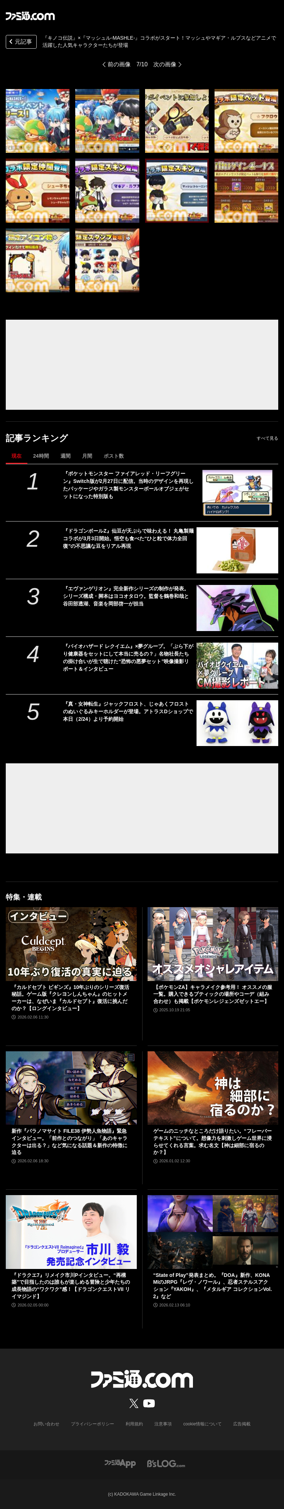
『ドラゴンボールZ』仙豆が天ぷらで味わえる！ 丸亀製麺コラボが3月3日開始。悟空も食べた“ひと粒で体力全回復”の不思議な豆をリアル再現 (128, 538)
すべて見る (267, 438)
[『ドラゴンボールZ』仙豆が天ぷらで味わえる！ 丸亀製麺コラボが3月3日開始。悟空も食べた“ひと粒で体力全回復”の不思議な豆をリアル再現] (237, 550)
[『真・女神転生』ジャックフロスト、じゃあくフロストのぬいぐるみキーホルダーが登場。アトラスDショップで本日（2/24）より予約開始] (237, 723)
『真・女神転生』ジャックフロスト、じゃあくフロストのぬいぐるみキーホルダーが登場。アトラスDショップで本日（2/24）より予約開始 (128, 711)
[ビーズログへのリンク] (166, 1463)
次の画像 (164, 64)
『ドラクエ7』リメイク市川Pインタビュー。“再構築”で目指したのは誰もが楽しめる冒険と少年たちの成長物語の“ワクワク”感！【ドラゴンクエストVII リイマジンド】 (71, 1285)
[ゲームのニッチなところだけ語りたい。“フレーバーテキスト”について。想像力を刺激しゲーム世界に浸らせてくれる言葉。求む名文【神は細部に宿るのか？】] (213, 1088)
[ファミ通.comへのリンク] (30, 16)
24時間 (41, 456)
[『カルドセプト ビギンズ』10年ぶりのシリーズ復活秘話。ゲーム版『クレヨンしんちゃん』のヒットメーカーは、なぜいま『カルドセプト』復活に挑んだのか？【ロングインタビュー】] (71, 944)
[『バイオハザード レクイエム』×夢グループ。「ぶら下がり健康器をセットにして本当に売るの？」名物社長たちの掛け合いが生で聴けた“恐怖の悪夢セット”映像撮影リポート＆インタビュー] (237, 666)
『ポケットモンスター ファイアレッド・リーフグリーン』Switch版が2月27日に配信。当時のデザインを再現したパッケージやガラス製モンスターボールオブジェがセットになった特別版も (128, 485)
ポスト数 (114, 456)
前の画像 (119, 64)
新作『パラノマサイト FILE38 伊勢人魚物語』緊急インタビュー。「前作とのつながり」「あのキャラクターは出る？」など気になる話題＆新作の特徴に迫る (69, 1141)
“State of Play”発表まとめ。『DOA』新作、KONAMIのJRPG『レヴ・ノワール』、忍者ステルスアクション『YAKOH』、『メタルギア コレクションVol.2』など (212, 1285)
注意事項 (163, 1423)
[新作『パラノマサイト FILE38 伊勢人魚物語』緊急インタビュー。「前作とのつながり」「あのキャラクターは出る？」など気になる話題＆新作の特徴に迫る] (71, 1088)
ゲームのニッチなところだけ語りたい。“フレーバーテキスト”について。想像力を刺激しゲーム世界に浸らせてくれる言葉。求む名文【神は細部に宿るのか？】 (212, 1141)
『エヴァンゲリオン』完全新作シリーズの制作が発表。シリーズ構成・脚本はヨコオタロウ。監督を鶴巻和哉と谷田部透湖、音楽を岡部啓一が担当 (126, 596)
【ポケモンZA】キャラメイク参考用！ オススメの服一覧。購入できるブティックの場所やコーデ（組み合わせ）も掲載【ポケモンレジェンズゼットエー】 (212, 994)
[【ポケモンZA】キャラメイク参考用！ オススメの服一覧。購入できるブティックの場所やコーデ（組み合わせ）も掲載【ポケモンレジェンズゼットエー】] (213, 944)
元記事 (20, 42)
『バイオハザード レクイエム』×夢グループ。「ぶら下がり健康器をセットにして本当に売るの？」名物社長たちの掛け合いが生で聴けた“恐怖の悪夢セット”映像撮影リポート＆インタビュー (128, 657)
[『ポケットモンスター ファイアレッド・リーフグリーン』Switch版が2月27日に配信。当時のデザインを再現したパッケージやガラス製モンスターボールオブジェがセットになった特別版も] (237, 493)
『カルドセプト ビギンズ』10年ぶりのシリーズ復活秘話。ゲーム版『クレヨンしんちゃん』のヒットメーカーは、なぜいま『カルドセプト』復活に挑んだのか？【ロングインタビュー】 (70, 997)
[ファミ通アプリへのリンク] (120, 1463)
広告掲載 (242, 1423)
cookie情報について (202, 1423)
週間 (65, 456)
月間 (87, 456)
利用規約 (134, 1423)
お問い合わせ (46, 1423)
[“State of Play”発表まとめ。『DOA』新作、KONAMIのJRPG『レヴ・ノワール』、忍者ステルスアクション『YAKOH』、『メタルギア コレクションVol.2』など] (213, 1232)
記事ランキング (37, 438)
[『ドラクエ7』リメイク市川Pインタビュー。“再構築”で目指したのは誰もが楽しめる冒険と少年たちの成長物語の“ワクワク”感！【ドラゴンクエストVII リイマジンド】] (71, 1232)
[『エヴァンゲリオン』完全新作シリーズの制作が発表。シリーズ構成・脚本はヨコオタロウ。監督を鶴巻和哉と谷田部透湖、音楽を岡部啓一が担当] (237, 608)
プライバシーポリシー (92, 1423)
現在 (17, 456)
